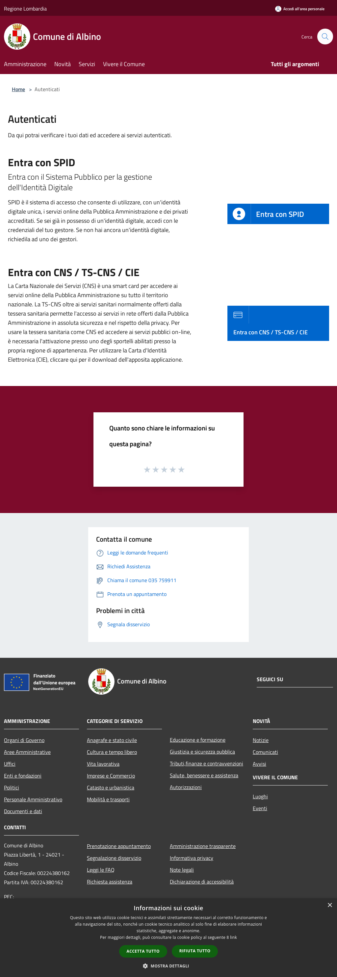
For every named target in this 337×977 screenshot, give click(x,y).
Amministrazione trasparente (203, 846)
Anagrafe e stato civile (112, 740)
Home (18, 89)
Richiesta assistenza (109, 882)
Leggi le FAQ (101, 870)
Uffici (9, 764)
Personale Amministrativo (33, 799)
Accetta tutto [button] (143, 951)
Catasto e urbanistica (110, 787)
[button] (168, 966)
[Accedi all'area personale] (300, 8)
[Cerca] (325, 36)
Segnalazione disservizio (114, 858)
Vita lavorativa (103, 764)
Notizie (261, 740)
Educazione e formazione (197, 740)
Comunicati (265, 752)
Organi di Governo (24, 740)
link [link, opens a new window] (233, 937)
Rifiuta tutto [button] (195, 951)
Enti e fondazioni (22, 776)
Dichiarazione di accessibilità (202, 882)
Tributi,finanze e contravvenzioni (206, 763)
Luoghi (260, 796)
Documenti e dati (23, 811)
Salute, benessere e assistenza (204, 775)
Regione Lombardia (25, 9)
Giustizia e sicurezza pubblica (202, 752)
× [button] (329, 905)
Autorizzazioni (186, 787)
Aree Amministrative (27, 752)
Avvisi (259, 764)
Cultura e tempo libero (112, 752)
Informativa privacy (191, 858)
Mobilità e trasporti (108, 799)
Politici (11, 787)
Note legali (182, 870)
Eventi (260, 808)
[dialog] (168, 937)
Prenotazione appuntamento (119, 846)
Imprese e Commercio (111, 776)
